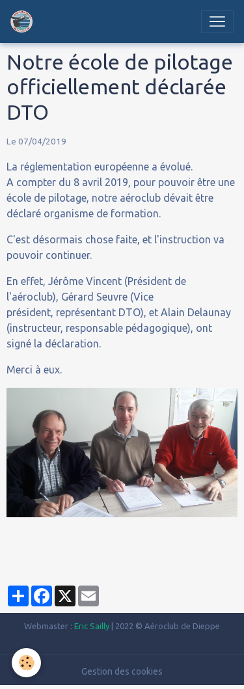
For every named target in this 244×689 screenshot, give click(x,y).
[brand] (24, 21)
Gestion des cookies (122, 671)
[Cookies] (26, 662)
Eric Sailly (91, 625)
